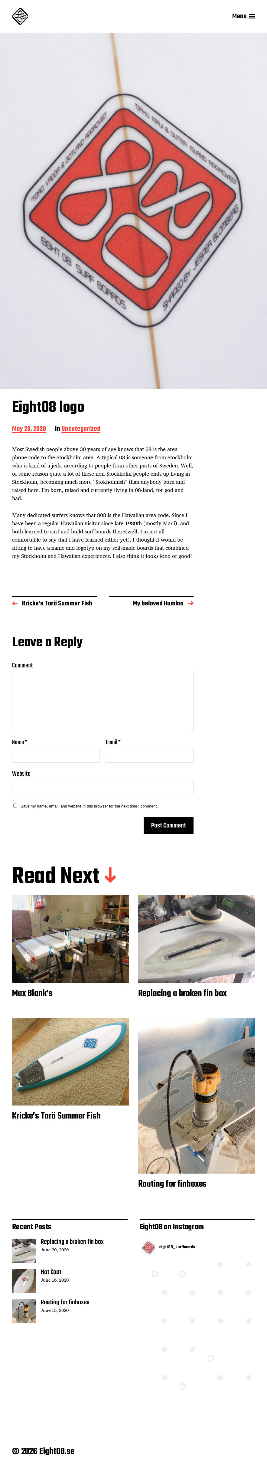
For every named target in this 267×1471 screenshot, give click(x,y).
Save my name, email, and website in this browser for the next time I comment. (89, 806)
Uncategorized (80, 429)
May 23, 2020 (29, 429)
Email (113, 742)
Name (20, 742)
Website (21, 773)
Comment (22, 665)
